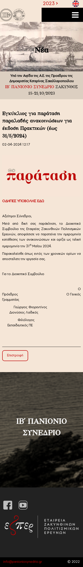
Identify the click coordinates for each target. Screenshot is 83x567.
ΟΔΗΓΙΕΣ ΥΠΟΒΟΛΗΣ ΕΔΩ (23, 201)
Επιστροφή (15, 355)
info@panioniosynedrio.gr (22, 562)
